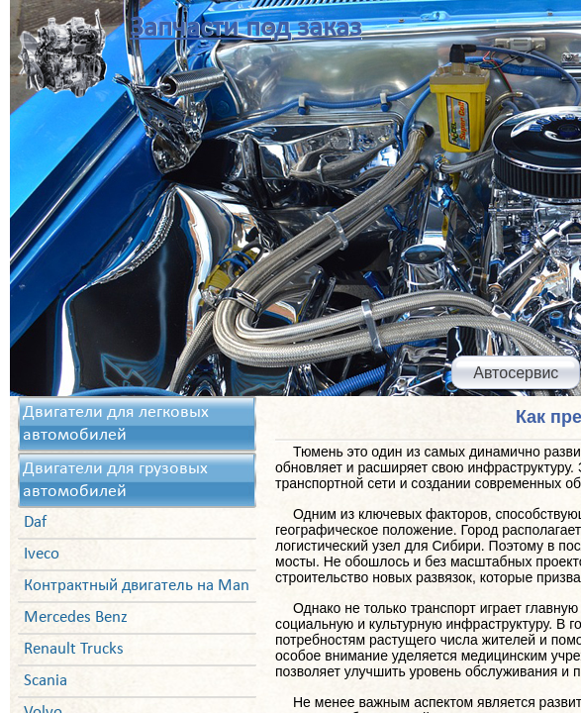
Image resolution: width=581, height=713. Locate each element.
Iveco (41, 554)
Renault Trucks (74, 649)
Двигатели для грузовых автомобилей (115, 480)
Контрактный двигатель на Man (136, 585)
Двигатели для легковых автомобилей (116, 424)
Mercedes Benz (76, 617)
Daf (35, 522)
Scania (45, 680)
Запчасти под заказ (245, 28)
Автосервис (515, 372)
